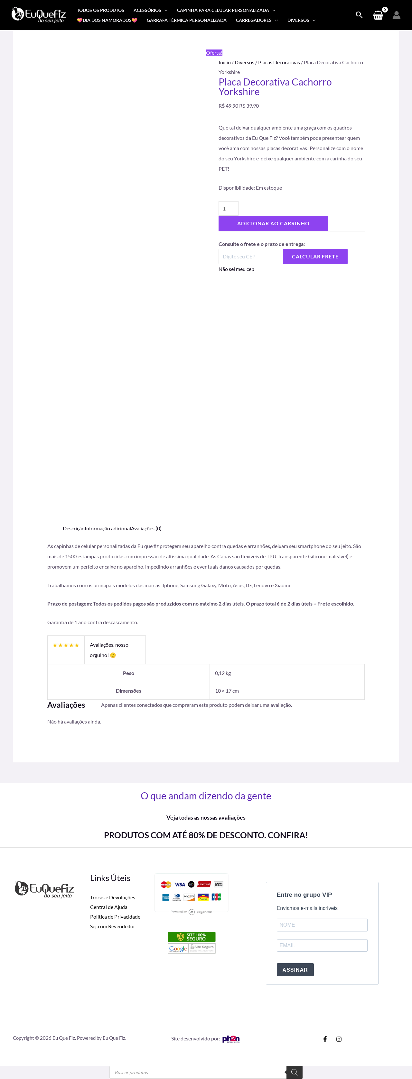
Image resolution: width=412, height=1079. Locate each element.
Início (225, 62)
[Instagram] (339, 1039)
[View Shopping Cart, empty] (378, 15)
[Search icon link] (359, 15)
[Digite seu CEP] (249, 256)
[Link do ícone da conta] (396, 15)
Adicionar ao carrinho (273, 223)
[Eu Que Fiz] (38, 14)
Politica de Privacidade (115, 916)
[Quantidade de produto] (229, 208)
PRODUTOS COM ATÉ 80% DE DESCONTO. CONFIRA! (206, 835)
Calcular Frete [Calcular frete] (315, 256)
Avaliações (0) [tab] (146, 528)
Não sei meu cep (236, 269)
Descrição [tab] (74, 528)
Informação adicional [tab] (108, 528)
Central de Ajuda (108, 907)
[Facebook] (325, 1039)
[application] (164, 10)
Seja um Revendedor (112, 926)
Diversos (244, 62)
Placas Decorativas (279, 62)
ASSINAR (295, 970)
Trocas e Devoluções (112, 897)
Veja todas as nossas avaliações (206, 817)
